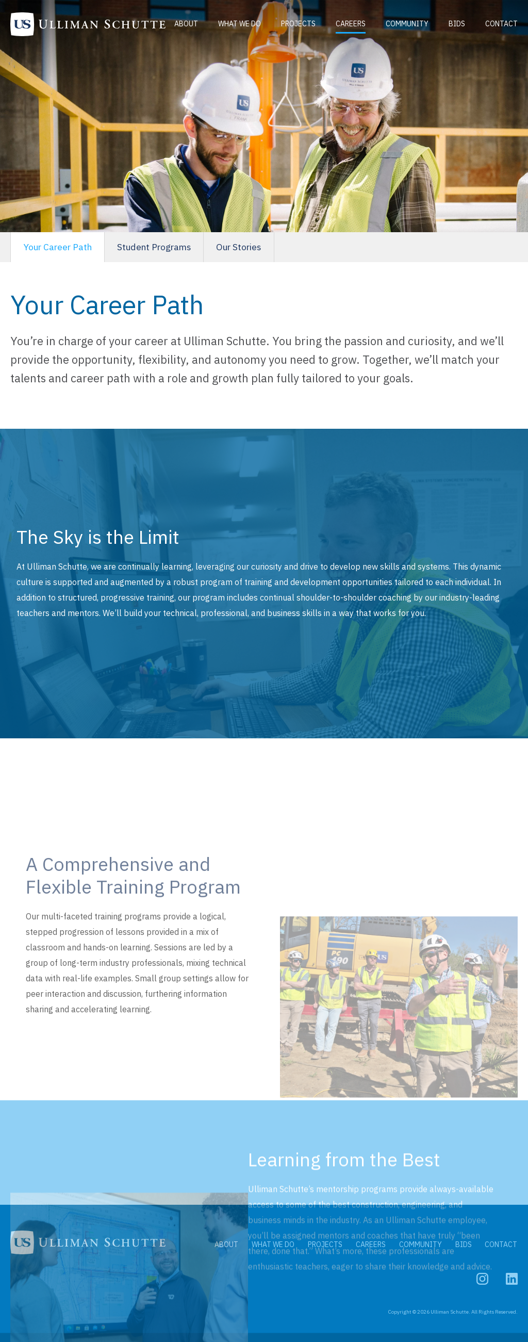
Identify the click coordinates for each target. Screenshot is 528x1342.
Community (408, 18)
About (187, 18)
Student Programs (162, 247)
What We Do (240, 18)
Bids (458, 18)
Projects (299, 18)
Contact (201, 30)
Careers (352, 18)
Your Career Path (60, 247)
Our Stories (252, 247)
